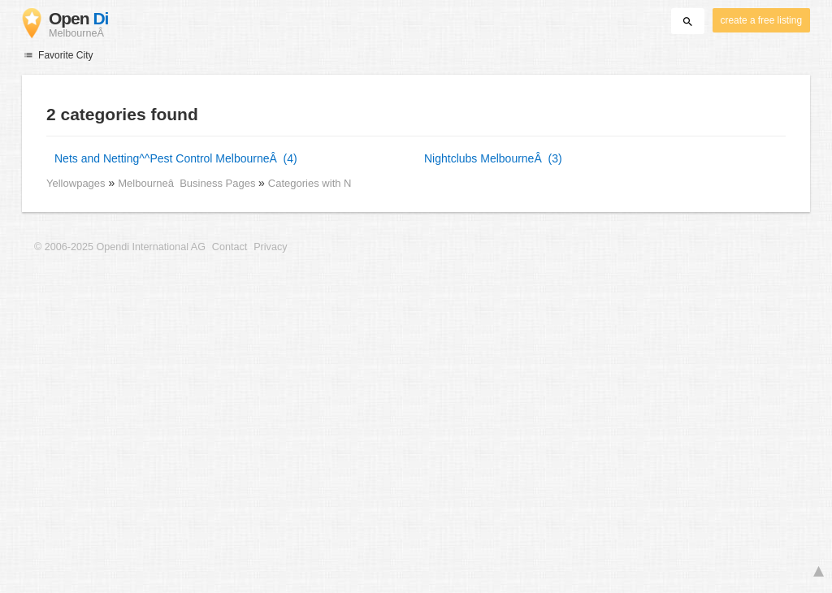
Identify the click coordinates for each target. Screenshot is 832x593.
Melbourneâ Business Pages (188, 183)
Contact (229, 247)
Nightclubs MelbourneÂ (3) (493, 158)
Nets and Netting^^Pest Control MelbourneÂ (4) (175, 158)
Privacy (270, 247)
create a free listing (761, 20)
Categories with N (310, 183)
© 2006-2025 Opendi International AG (120, 247)
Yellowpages (76, 183)
